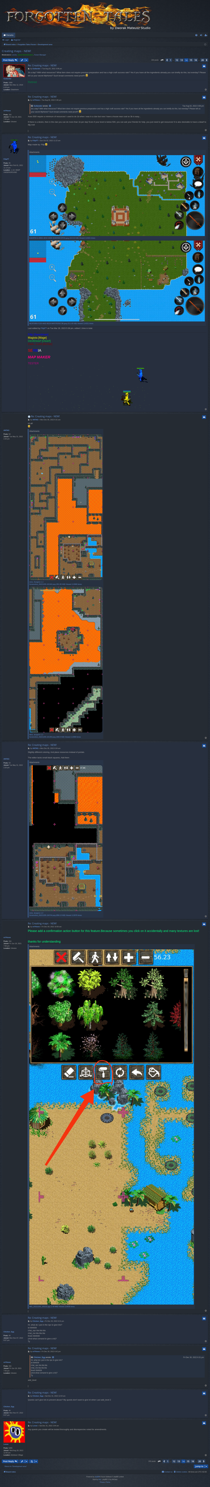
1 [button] (170, 60)
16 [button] (195, 60)
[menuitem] (196, 35)
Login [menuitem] (201, 36)
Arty (99, 1479)
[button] (162, 60)
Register (17, 40)
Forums (9, 35)
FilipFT (6, 159)
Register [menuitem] (206, 36)
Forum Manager (40, 55)
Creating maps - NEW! (16, 51)
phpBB (97, 1477)
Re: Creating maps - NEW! (42, 65)
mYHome (7, 111)
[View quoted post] (50, 106)
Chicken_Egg (9, 1332)
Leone (14, 55)
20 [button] (202, 60)
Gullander (7, 79)
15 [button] (191, 60)
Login (7, 40)
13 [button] (181, 60)
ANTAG (6, 430)
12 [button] (177, 60)
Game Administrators (25, 55)
